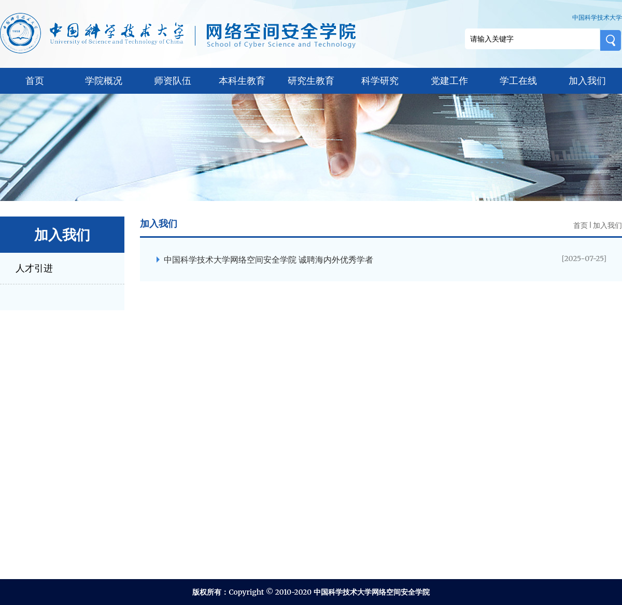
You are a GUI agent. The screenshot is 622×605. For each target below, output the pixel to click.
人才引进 (34, 268)
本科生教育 (242, 81)
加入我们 (587, 81)
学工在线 (518, 81)
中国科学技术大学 (597, 17)
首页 (34, 81)
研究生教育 (311, 81)
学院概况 (103, 81)
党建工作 (449, 81)
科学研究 (380, 81)
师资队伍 (172, 81)
